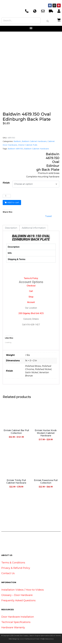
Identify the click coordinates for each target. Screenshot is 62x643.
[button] (31, 28)
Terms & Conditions (13, 562)
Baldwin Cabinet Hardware (34, 141)
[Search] (47, 21)
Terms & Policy (31, 278)
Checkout (31, 285)
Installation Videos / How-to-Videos (22, 589)
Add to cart (13, 202)
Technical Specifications (15, 622)
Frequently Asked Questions (18, 600)
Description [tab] (11, 228)
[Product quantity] (7, 196)
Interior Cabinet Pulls (27, 145)
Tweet (48, 216)
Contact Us (8, 573)
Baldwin (17, 141)
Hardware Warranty (13, 627)
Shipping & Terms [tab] (16, 259)
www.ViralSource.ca (27, 639)
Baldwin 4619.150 (15, 149)
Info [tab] (10, 253)
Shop (31, 296)
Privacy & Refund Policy (15, 567)
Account (31, 302)
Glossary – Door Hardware (17, 595)
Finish (6, 183)
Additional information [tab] (34, 228)
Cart (31, 291)
